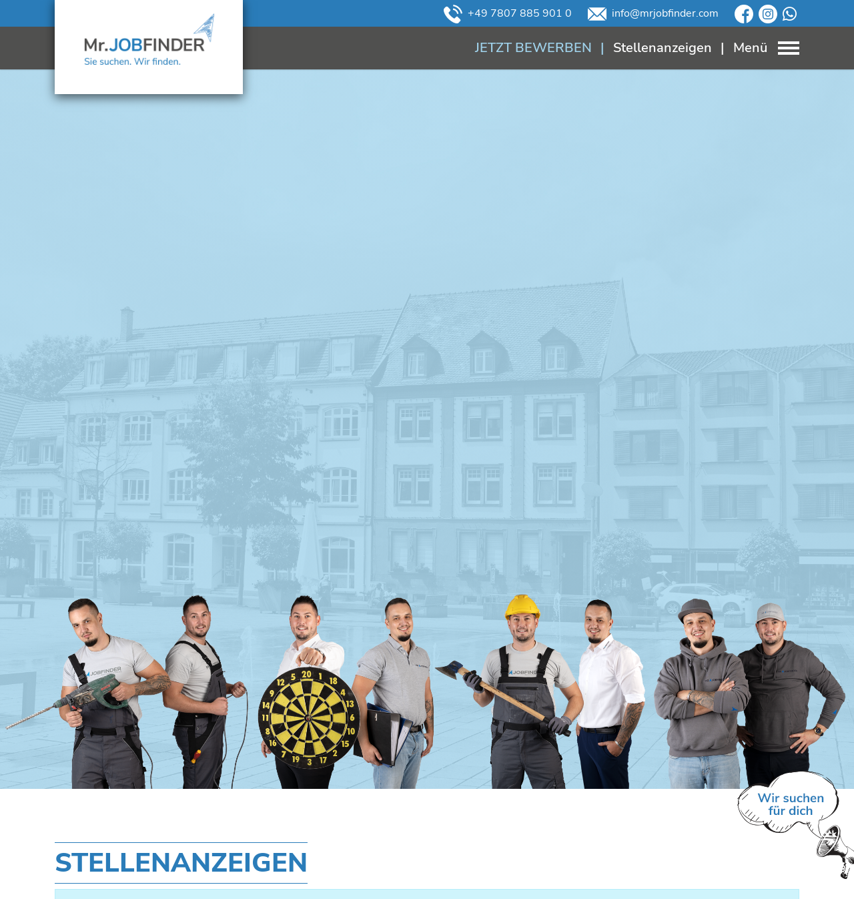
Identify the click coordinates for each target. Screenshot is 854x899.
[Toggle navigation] (755, 48)
